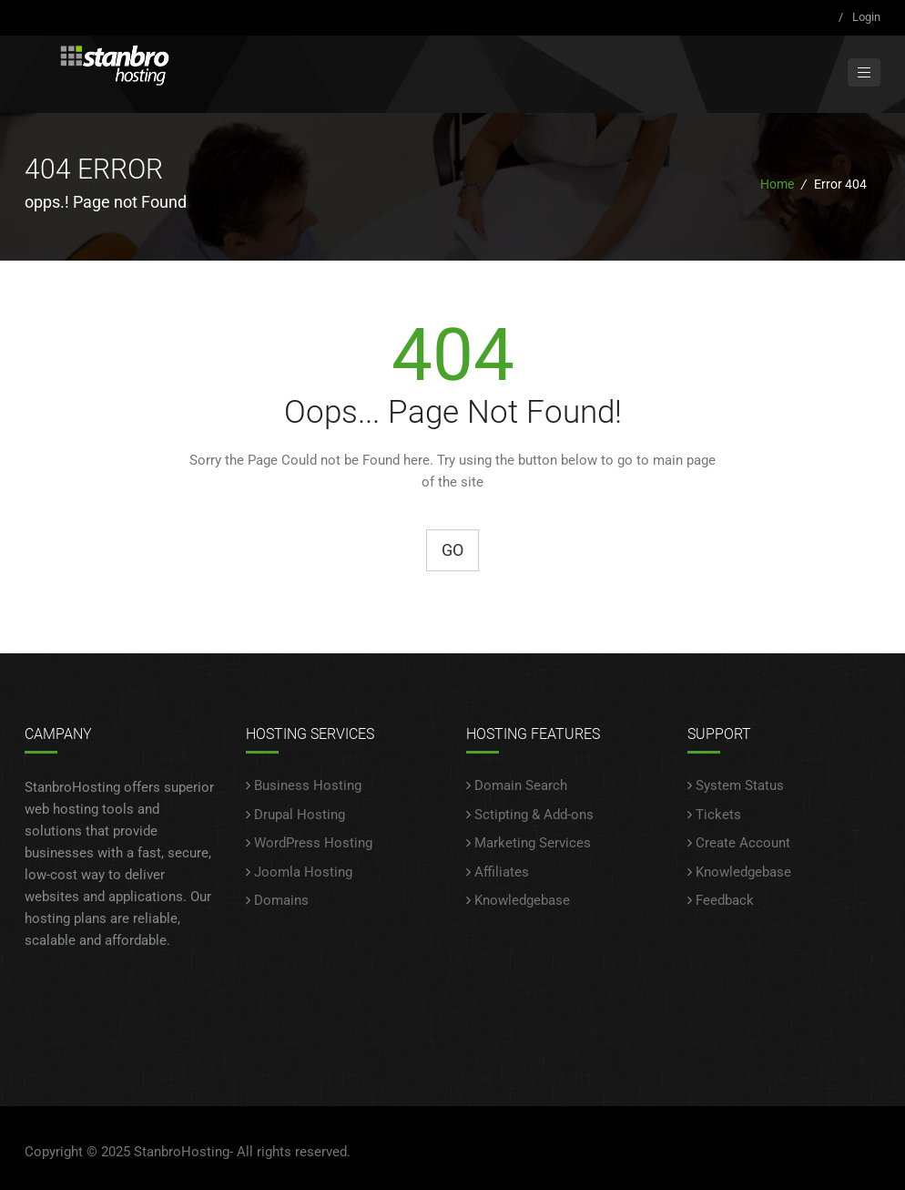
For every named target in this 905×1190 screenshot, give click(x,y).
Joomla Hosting (303, 872)
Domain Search (520, 785)
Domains (281, 900)
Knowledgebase (522, 900)
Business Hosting (307, 785)
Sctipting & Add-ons (534, 814)
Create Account (743, 843)
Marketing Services (532, 843)
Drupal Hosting (299, 814)
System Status (740, 785)
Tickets (718, 814)
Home (777, 184)
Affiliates (501, 872)
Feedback (725, 900)
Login (866, 17)
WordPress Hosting (313, 843)
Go (452, 549)
